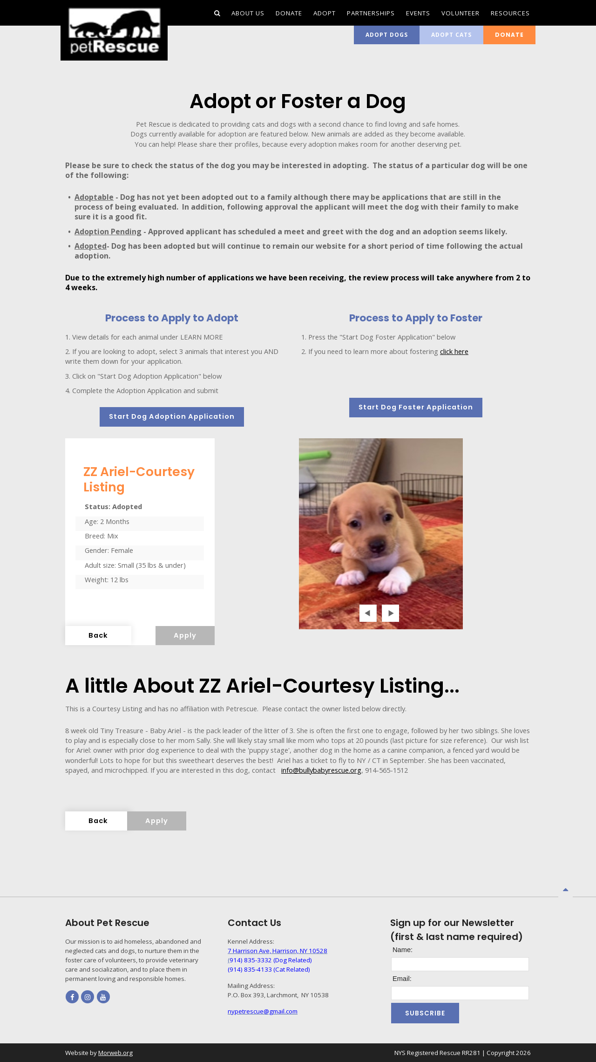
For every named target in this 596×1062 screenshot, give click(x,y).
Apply (185, 635)
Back (98, 635)
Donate (509, 35)
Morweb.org (115, 1052)
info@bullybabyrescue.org (321, 770)
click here (454, 351)
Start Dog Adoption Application (172, 416)
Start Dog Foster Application (416, 407)
